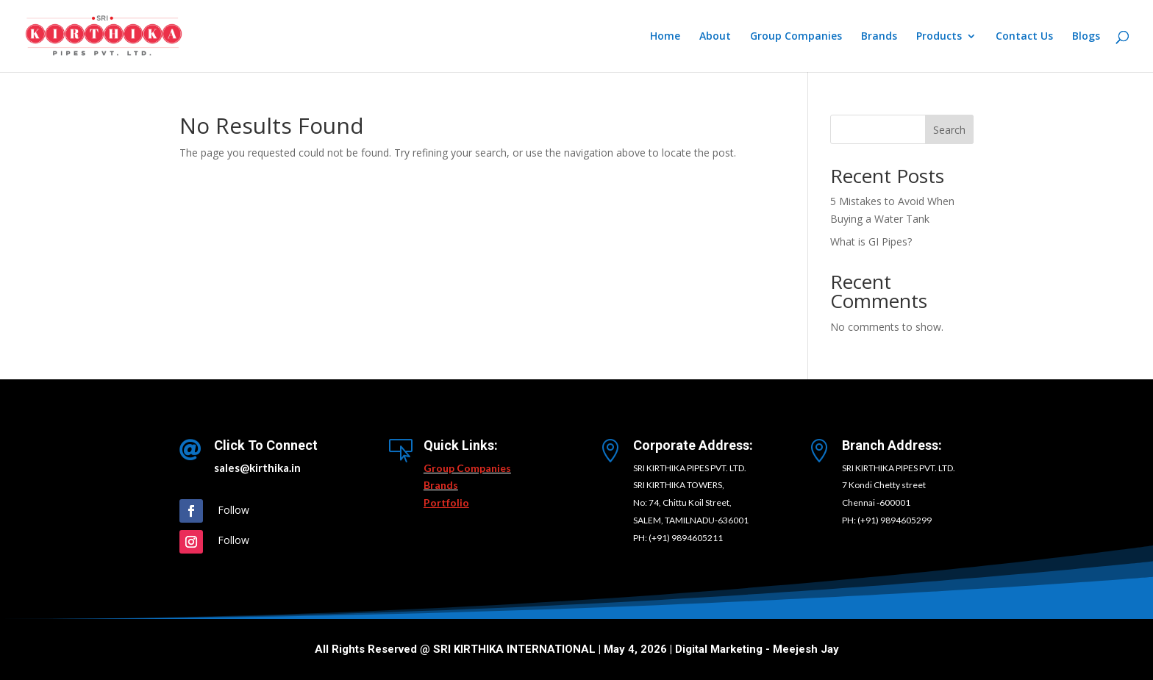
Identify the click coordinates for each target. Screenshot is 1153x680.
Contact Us (1024, 37)
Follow (233, 510)
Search (949, 130)
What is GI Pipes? (871, 241)
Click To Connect (266, 445)
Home (665, 37)
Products (939, 37)
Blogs (1086, 37)
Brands (879, 37)
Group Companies (796, 37)
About (715, 37)
